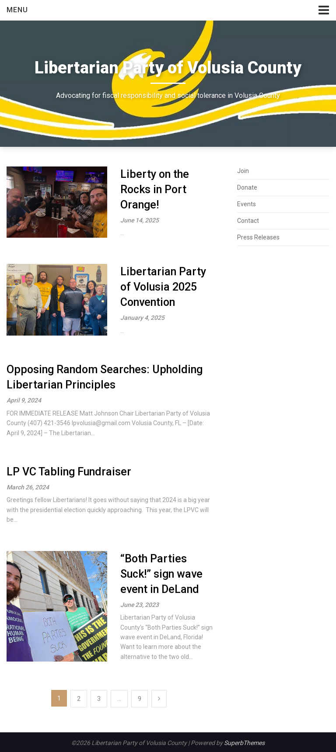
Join (243, 170)
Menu (17, 10)
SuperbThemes (244, 742)
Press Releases (258, 237)
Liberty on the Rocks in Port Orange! (154, 189)
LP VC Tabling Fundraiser (69, 471)
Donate (247, 187)
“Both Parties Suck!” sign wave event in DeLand (161, 574)
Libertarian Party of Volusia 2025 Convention (163, 286)
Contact (248, 220)
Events (246, 204)
